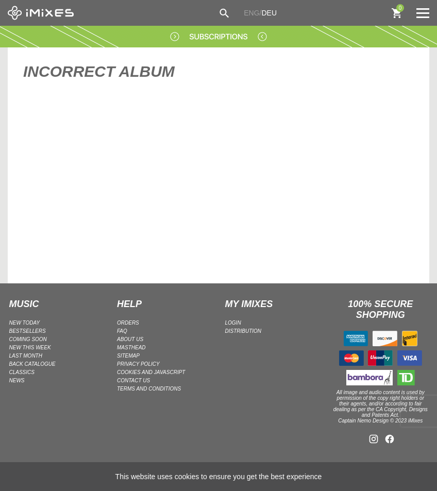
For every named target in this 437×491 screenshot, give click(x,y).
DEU (269, 13)
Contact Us (133, 380)
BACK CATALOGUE (32, 364)
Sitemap (128, 356)
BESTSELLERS (27, 331)
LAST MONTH (25, 356)
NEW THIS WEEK (30, 347)
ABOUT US (130, 339)
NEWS (17, 380)
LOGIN (233, 323)
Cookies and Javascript (151, 372)
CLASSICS (22, 372)
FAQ (122, 331)
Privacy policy (138, 364)
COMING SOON (28, 339)
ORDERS (128, 323)
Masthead (131, 347)
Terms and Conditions (149, 389)
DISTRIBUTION (243, 331)
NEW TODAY (24, 323)
